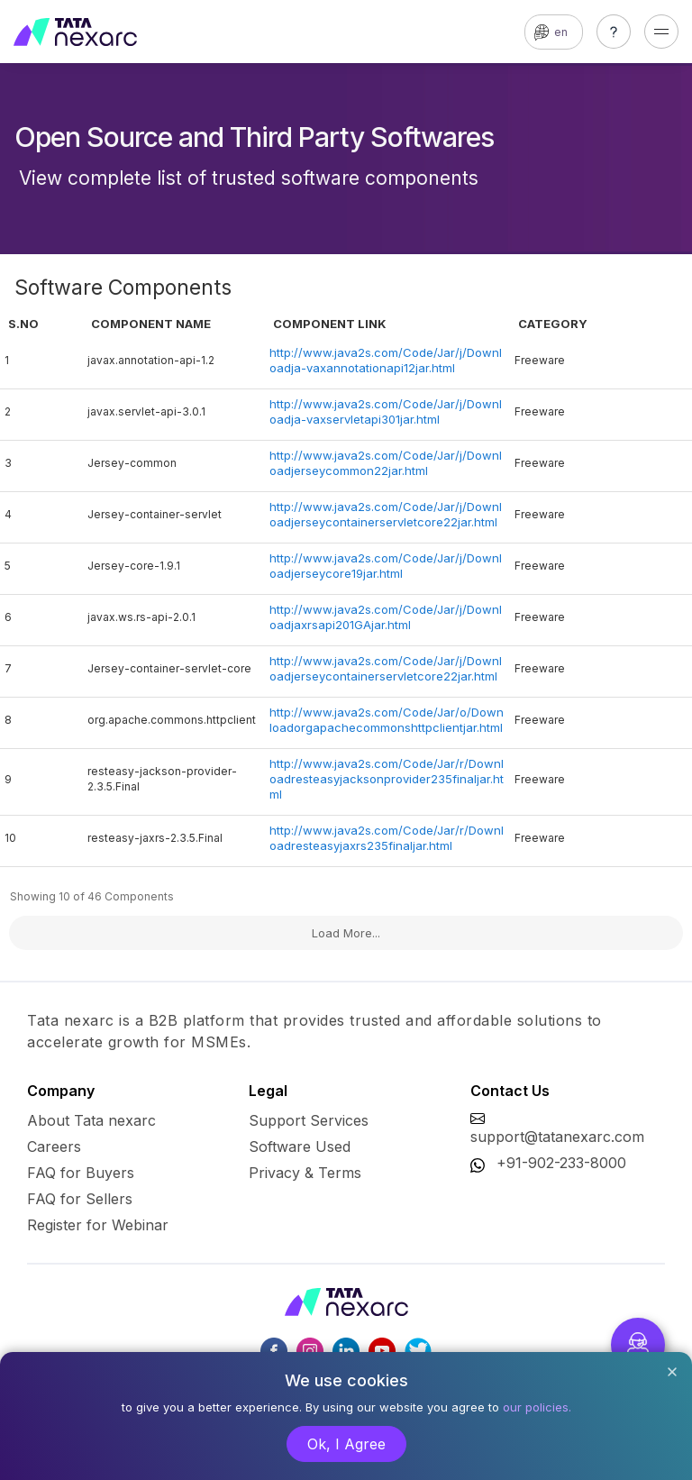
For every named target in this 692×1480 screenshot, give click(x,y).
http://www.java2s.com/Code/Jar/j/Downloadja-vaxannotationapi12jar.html (385, 360)
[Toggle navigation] (661, 31)
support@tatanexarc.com (557, 1137)
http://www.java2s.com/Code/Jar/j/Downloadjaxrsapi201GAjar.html (385, 617)
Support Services (309, 1120)
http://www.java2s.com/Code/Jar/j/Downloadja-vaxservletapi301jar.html (385, 411)
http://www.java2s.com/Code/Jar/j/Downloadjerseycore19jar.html (385, 565)
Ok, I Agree (346, 1444)
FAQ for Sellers (79, 1199)
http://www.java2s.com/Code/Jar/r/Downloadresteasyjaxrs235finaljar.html (386, 838)
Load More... (346, 933)
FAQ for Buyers (80, 1173)
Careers (54, 1146)
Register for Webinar (97, 1225)
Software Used (300, 1146)
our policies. (537, 1407)
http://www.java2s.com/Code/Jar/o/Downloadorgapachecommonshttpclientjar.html (386, 720)
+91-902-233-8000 (561, 1163)
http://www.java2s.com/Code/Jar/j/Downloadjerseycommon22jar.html (385, 463)
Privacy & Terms (305, 1173)
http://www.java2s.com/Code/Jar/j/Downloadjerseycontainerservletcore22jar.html (385, 514)
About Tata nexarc (91, 1120)
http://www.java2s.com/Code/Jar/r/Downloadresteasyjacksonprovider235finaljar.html (386, 778)
